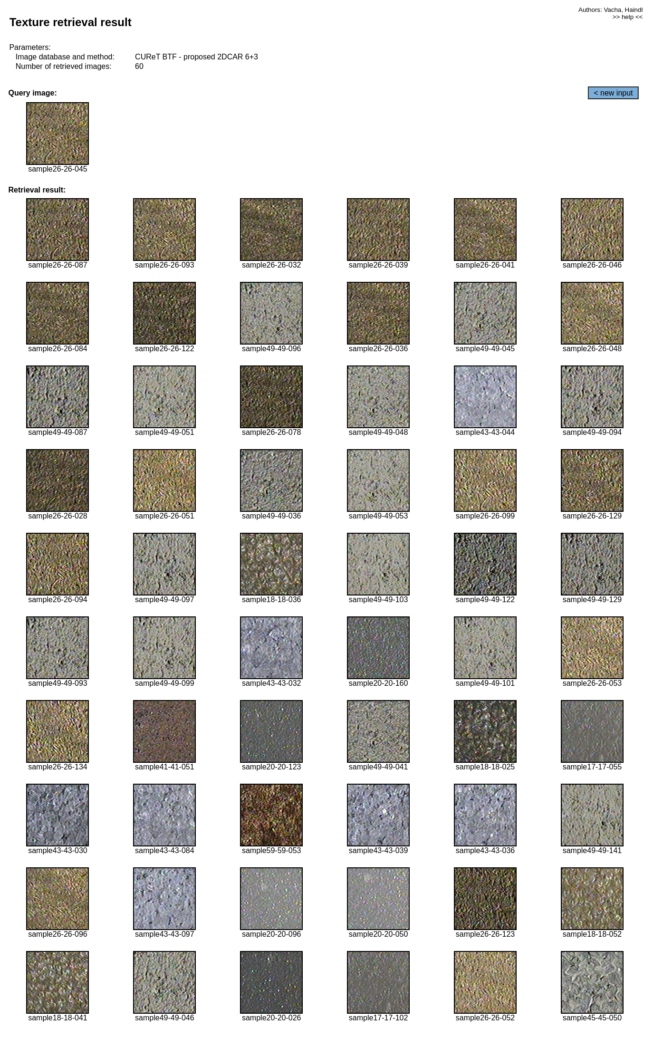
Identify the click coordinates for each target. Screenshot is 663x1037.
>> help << (628, 16)
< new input (613, 93)
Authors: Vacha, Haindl (610, 9)
